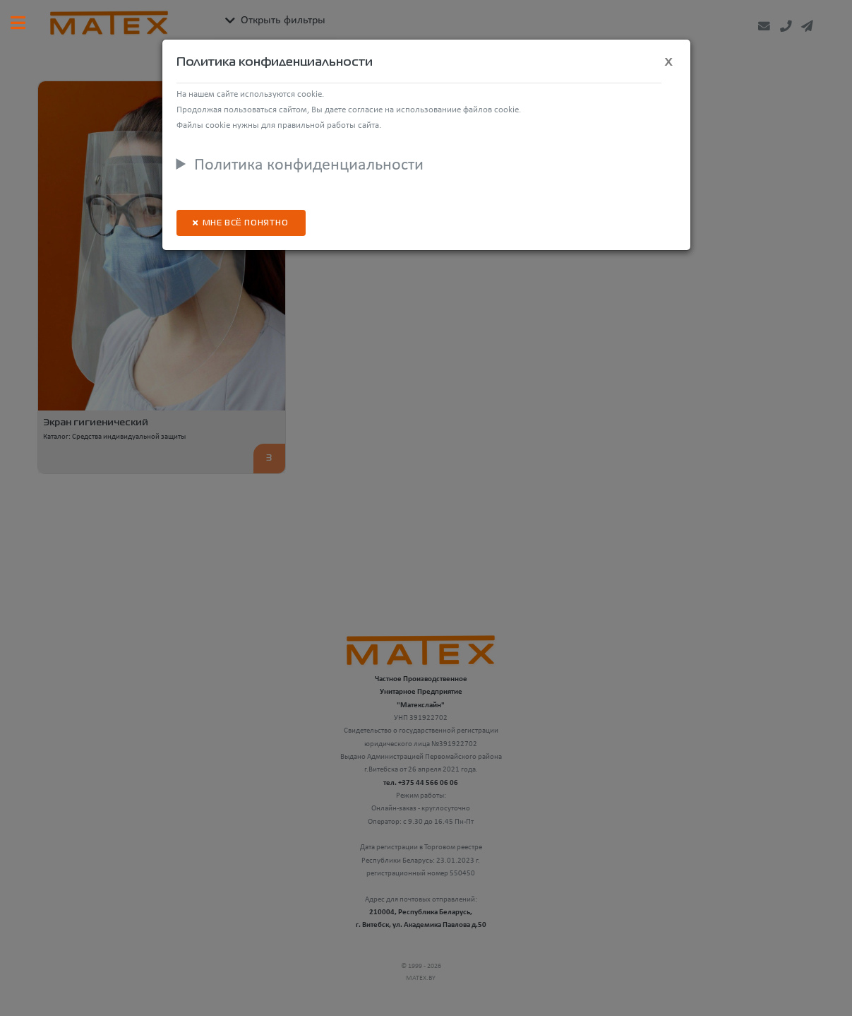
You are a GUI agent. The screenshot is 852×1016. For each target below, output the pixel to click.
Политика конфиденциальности (309, 165)
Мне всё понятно (246, 223)
